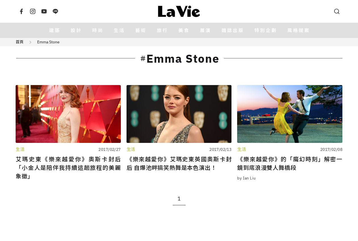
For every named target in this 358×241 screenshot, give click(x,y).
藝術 (141, 30)
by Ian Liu (246, 178)
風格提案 (298, 30)
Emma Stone (48, 42)
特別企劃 (265, 30)
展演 (205, 30)
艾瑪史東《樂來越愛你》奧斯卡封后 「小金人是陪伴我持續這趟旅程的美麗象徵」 (68, 167)
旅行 (162, 30)
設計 (76, 30)
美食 (184, 30)
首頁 (20, 42)
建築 (54, 30)
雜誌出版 (233, 30)
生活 (119, 30)
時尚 (98, 30)
